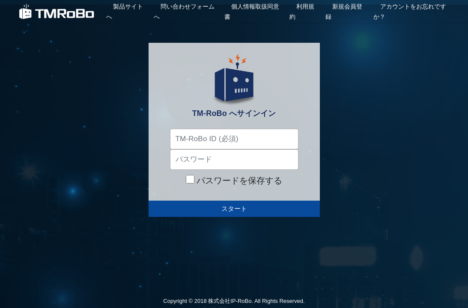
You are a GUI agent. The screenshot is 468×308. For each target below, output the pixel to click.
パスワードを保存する (234, 180)
